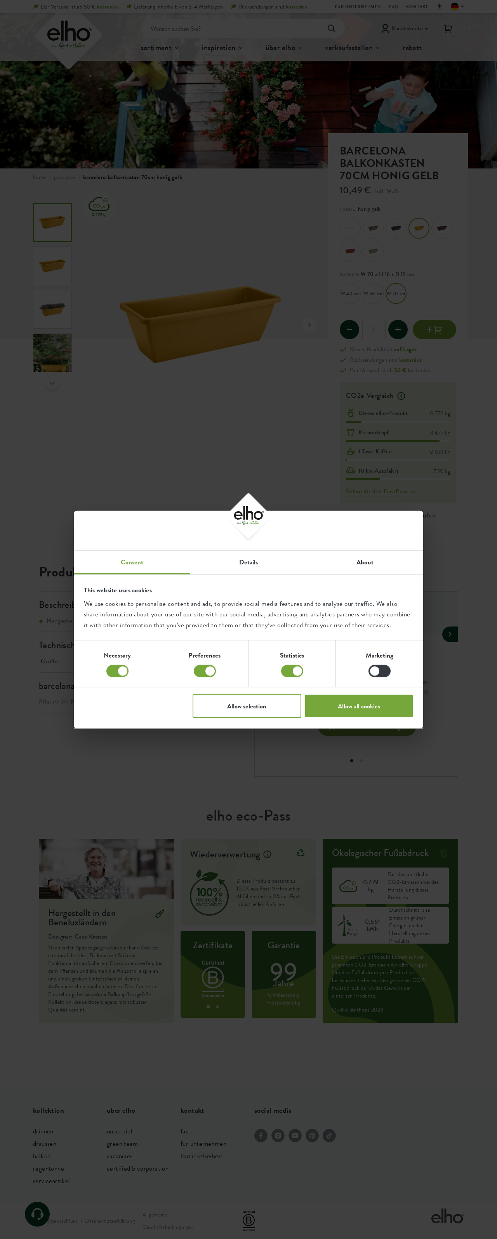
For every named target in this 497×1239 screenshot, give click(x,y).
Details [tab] (248, 562)
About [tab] (365, 562)
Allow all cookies (359, 706)
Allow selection (246, 706)
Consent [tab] (132, 562)
